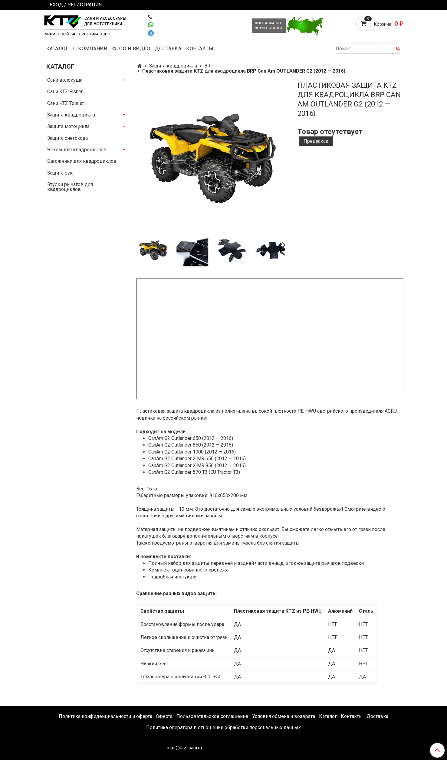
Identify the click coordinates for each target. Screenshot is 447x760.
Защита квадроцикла (173, 66)
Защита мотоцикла (68, 126)
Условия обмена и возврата (283, 716)
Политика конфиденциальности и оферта (105, 716)
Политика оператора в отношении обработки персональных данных (223, 727)
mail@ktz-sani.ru (184, 748)
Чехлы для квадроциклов (77, 149)
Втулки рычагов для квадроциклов (70, 187)
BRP (209, 66)
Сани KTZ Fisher (65, 91)
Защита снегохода (67, 138)
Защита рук (60, 173)
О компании (90, 48)
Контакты (199, 48)
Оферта (164, 716)
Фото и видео (131, 48)
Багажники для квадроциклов (82, 161)
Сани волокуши (65, 80)
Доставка (168, 48)
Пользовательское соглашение (212, 716)
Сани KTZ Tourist (65, 103)
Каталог (57, 48)
